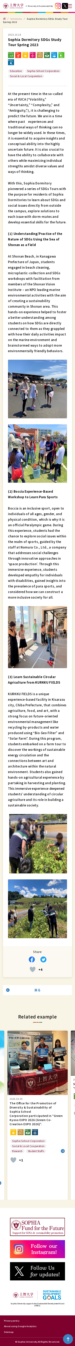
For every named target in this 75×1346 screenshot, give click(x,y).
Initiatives (16, 18)
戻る (37, 990)
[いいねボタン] (33, 969)
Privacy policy (11, 1320)
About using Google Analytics (20, 1326)
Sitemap (9, 1331)
